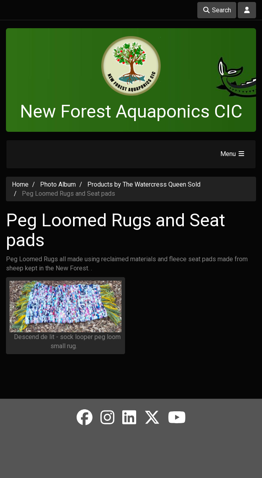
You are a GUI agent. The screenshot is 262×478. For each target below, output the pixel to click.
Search (216, 10)
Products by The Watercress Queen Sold (143, 184)
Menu (232, 154)
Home (20, 184)
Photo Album (58, 184)
